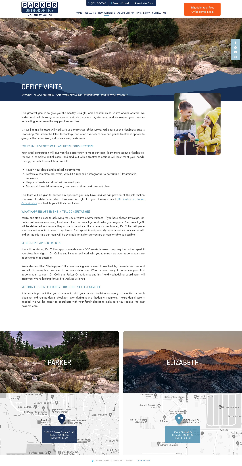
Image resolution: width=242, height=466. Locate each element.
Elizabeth (125, 3)
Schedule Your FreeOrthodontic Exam (202, 9)
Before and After (91, 95)
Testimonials (76, 95)
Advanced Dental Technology (114, 95)
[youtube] (235, 52)
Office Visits (26, 95)
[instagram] (235, 57)
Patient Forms (62, 95)
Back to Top (144, 460)
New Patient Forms (144, 3)
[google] (235, 48)
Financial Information (44, 95)
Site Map (129, 460)
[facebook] (235, 43)
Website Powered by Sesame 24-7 (108, 460)
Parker (116, 3)
